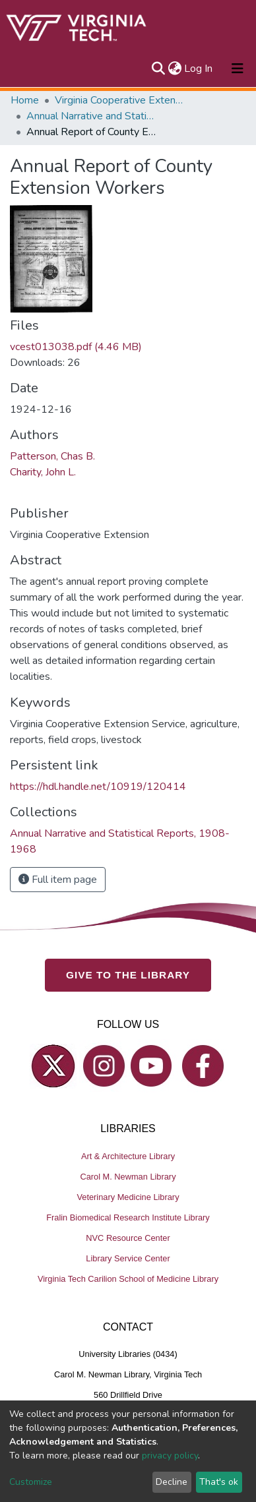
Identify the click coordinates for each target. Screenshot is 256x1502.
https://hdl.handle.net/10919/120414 (98, 786)
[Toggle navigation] (237, 68)
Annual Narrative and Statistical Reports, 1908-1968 (92, 116)
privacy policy (170, 1455)
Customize (30, 1482)
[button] (174, 68)
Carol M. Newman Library (128, 1177)
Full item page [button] (57, 879)
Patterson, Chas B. (52, 456)
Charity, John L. (43, 472)
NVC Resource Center (128, 1238)
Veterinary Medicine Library (128, 1197)
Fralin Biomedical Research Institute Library (128, 1217)
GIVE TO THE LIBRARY (128, 974)
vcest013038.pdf (76, 347)
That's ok (218, 1482)
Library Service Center (128, 1258)
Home (25, 100)
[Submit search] (158, 68)
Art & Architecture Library (128, 1156)
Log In (199, 68)
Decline (171, 1482)
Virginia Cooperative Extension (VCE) (121, 100)
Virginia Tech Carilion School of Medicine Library (128, 1279)
